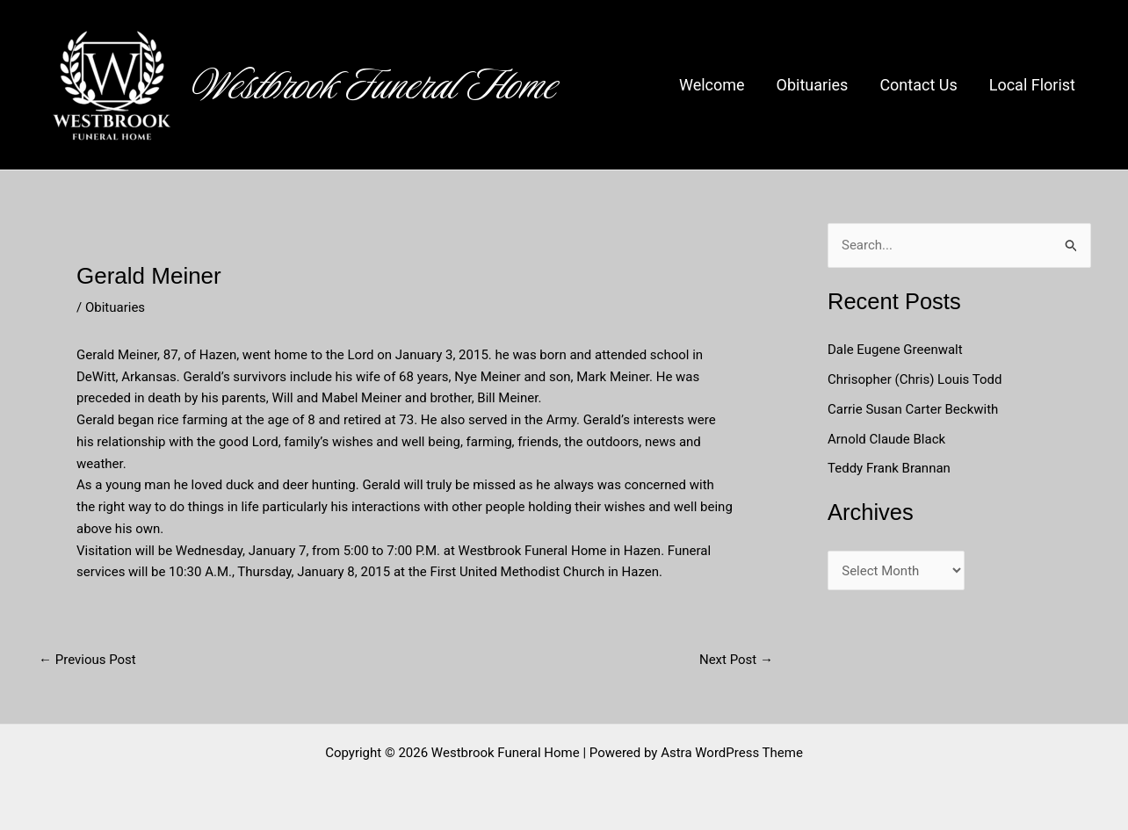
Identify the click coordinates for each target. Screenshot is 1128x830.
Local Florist (1032, 85)
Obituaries (813, 85)
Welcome (712, 85)
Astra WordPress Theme (732, 753)
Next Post (736, 660)
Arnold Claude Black (888, 439)
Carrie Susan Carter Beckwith (913, 409)
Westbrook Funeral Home (375, 85)
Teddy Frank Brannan (891, 468)
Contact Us (918, 85)
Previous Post (87, 660)
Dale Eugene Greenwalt (895, 349)
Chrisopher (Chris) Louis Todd (915, 379)
